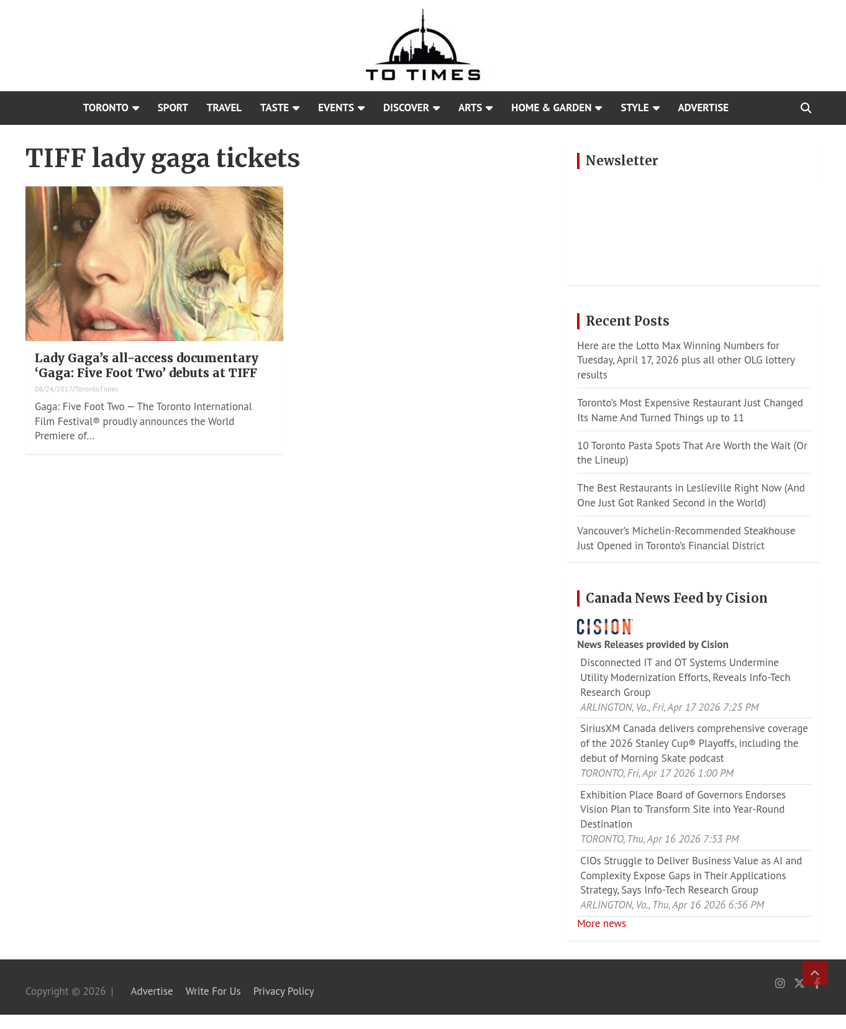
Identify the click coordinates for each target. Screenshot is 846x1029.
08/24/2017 (54, 388)
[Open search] (806, 108)
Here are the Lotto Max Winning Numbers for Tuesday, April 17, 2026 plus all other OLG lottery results (685, 360)
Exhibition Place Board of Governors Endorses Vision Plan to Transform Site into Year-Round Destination (683, 809)
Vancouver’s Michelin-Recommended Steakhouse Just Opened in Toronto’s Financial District (686, 538)
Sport (173, 107)
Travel (224, 107)
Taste (274, 107)
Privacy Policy (283, 991)
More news (601, 923)
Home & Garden (551, 107)
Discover (406, 107)
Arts (470, 107)
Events (336, 107)
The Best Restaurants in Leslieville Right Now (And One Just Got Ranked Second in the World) (691, 495)
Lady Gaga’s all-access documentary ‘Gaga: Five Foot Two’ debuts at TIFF (146, 365)
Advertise (703, 107)
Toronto (106, 107)
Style (634, 107)
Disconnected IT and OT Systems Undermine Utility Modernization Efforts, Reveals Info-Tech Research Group (685, 677)
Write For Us (213, 991)
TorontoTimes (97, 388)
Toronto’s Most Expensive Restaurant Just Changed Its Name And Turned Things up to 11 (690, 410)
